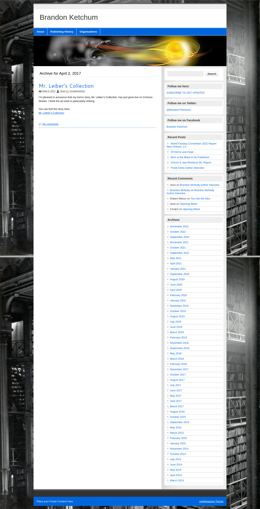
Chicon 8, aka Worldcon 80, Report (191, 162)
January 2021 (178, 268)
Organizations (88, 31)
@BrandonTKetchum (179, 109)
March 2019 (177, 332)
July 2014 (175, 459)
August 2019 (177, 316)
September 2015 (179, 422)
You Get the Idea (200, 198)
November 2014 (179, 448)
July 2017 (175, 385)
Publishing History (61, 31)
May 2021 (175, 258)
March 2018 (177, 358)
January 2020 (178, 300)
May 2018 (175, 353)
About (40, 31)
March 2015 (177, 432)
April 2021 (176, 263)
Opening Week (188, 203)
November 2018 (179, 342)
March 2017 (177, 406)
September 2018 (179, 348)
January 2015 (178, 443)
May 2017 (175, 395)
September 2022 (179, 237)
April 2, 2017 (49, 91)
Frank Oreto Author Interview (187, 167)
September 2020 (179, 274)
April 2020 (176, 289)
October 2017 (178, 374)
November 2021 (179, 242)
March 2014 (177, 480)
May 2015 (175, 427)
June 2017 (176, 390)
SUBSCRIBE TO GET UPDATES (186, 92)
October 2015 (178, 416)
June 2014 (176, 464)
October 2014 (178, 453)
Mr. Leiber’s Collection (66, 85)
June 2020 (176, 284)
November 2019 (179, 305)
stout (62, 91)
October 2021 (178, 247)
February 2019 (178, 337)
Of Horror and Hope (182, 151)
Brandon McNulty (180, 190)
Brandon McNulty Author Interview (199, 184)
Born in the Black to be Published (190, 157)
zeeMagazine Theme (211, 501)
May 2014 (175, 469)
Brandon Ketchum (177, 126)
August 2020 (177, 279)
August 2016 (177, 411)
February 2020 (178, 295)
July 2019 (175, 321)
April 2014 (176, 475)
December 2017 (179, 369)
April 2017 (176, 401)
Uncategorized (77, 91)
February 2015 (178, 438)
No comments (50, 124)
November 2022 (179, 226)
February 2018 (178, 364)
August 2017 (177, 379)
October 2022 (178, 231)
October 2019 (178, 311)
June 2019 (176, 326)
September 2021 (179, 252)
